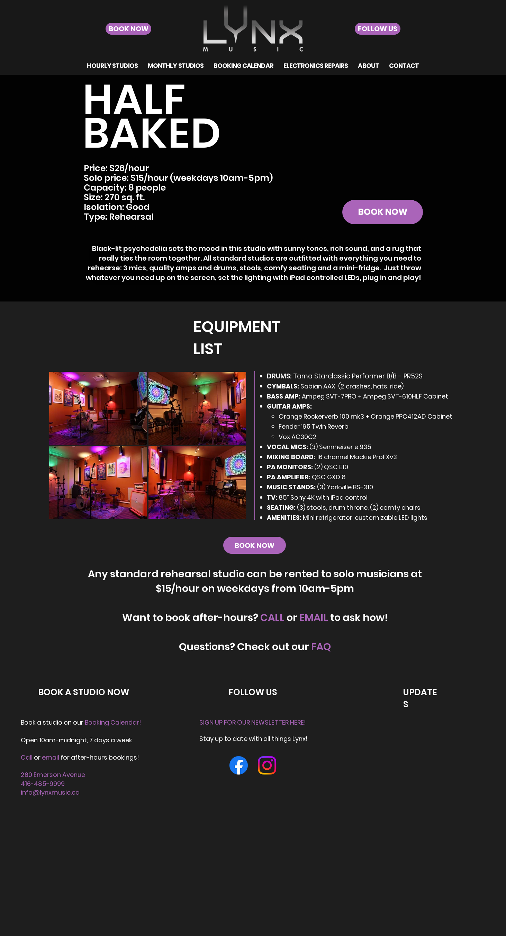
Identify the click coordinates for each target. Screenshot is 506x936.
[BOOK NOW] (128, 29)
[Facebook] (238, 765)
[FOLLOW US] (377, 29)
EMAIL (313, 617)
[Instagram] (267, 765)
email (51, 757)
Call (27, 757)
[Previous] (39, 146)
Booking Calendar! (113, 722)
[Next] (467, 146)
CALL (272, 617)
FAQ (321, 647)
